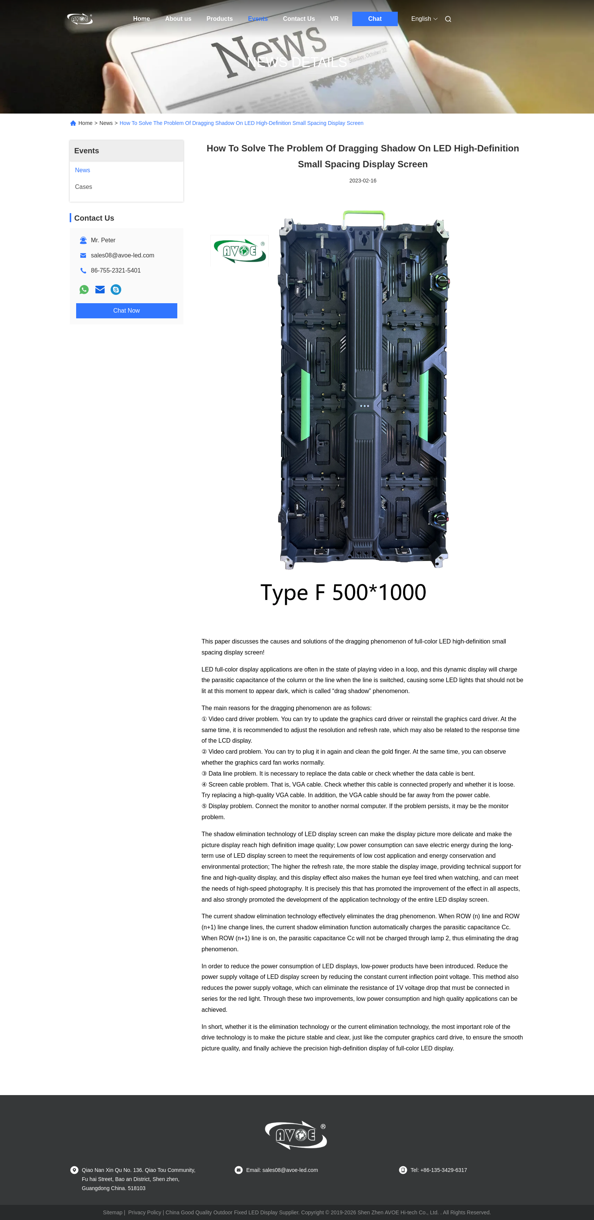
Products (219, 19)
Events (258, 19)
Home (141, 19)
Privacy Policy (144, 1212)
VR (334, 19)
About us (178, 19)
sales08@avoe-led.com (122, 255)
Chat (375, 19)
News (106, 123)
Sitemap (112, 1212)
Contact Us (299, 19)
